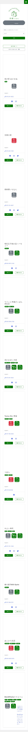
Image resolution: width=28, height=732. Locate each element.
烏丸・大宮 (12, 306)
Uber (6, 699)
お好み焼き (7, 643)
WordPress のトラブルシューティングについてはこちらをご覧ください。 (20, 719)
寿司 (6, 531)
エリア (15, 699)
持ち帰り (6, 248)
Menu (9, 105)
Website (19, 105)
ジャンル (19, 699)
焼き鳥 (11, 418)
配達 (16, 362)
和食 (6, 81)
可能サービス (7, 362)
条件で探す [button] (14, 46)
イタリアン (10, 699)
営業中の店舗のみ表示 (14, 49)
